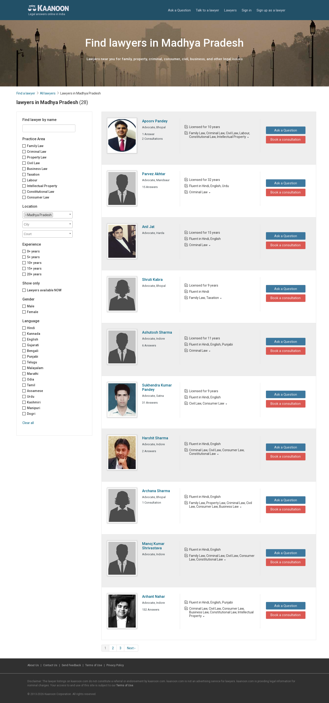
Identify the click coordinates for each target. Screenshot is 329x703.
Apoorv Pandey (154, 121)
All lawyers (48, 93)
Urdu (30, 396)
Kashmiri (34, 402)
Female (32, 312)
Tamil (31, 385)
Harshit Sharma (155, 438)
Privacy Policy (115, 665)
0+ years (33, 251)
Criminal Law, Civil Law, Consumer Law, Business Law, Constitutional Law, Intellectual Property (221, 612)
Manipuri (33, 408)
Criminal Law (36, 151)
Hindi (31, 328)
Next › (131, 648)
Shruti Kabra (152, 279)
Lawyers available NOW (44, 290)
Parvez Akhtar (153, 174)
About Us (33, 665)
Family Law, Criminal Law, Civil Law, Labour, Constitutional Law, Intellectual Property (219, 135)
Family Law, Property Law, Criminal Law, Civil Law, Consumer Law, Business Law (220, 504)
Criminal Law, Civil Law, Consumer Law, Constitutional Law (216, 452)
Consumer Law (38, 197)
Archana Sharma (156, 491)
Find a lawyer (25, 93)
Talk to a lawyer (207, 10)
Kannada (33, 333)
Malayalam (35, 368)
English (32, 339)
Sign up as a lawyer (271, 10)
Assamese (35, 391)
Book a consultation (284, 139)
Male (30, 306)
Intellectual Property (42, 186)
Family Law (35, 146)
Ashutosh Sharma (157, 332)
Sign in (247, 10)
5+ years (33, 257)
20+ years (34, 274)
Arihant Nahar (153, 596)
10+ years (34, 263)
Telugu (32, 362)
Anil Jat (148, 227)
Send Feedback (71, 665)
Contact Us (50, 665)
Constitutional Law (40, 191)
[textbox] (55, 214)
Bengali (32, 351)
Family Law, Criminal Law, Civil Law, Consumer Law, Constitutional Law (221, 557)
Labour (32, 180)
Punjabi (32, 356)
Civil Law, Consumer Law (206, 403)
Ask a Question (179, 10)
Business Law (37, 169)
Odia (30, 379)
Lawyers (230, 10)
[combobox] (47, 214)
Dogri (31, 414)
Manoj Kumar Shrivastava (153, 546)
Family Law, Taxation (204, 298)
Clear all (28, 423)
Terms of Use (93, 665)
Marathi (32, 374)
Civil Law (33, 163)
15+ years (34, 268)
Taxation (33, 174)
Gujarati (33, 345)
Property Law (36, 157)
